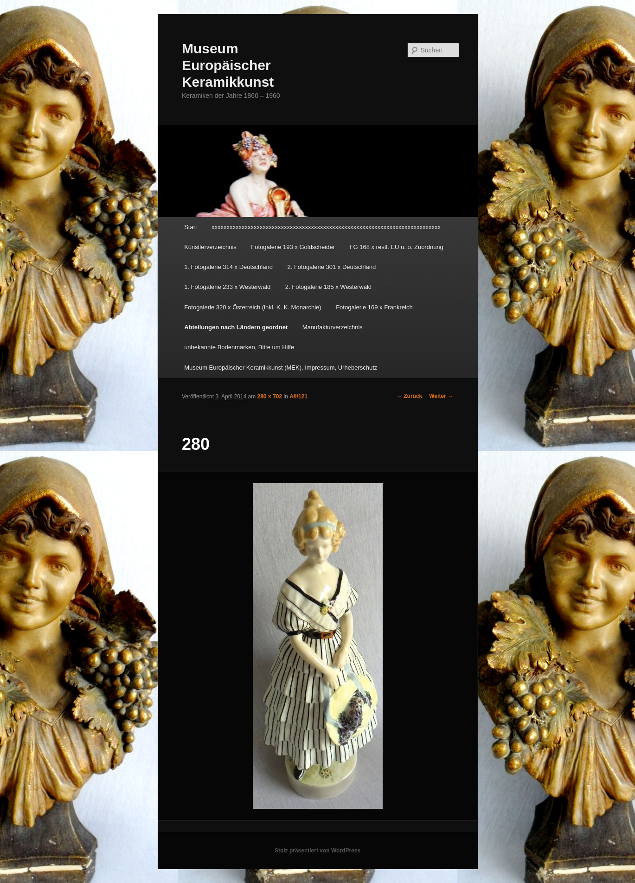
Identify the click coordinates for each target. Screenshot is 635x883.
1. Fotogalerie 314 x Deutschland (228, 266)
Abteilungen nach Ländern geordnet (236, 327)
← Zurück (409, 396)
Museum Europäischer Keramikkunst (228, 65)
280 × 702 (269, 396)
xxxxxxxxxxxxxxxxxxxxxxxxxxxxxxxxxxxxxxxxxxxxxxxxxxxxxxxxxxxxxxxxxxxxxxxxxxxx (326, 227)
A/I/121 (298, 396)
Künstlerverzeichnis (210, 246)
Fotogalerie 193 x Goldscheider (293, 246)
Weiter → (441, 396)
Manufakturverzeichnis (332, 327)
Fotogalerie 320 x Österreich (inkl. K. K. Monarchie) (252, 307)
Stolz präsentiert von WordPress (317, 850)
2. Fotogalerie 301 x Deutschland (331, 266)
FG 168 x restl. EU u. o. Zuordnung (396, 246)
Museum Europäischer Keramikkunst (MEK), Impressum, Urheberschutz (280, 367)
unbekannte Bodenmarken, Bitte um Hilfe (239, 347)
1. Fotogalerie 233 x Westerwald (227, 286)
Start (190, 227)
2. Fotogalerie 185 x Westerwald (328, 286)
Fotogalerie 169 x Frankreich (374, 307)
